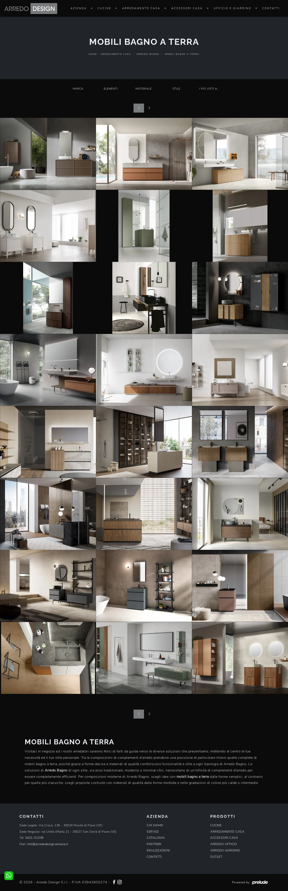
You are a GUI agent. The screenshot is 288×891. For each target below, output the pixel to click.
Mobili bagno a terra (182, 54)
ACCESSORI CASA (224, 838)
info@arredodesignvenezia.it (47, 844)
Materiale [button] (143, 88)
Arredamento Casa (141, 8)
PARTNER (154, 844)
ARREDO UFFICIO (223, 844)
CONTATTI (154, 857)
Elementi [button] (111, 88)
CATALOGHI (156, 838)
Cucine (104, 8)
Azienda (79, 8)
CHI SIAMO (155, 825)
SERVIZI (153, 832)
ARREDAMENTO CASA (227, 832)
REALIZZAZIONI (158, 850)
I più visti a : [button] (209, 88)
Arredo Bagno (147, 54)
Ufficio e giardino (232, 8)
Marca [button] (78, 88)
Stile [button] (176, 88)
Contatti (271, 8)
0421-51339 (34, 838)
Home (93, 54)
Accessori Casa (187, 8)
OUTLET (216, 857)
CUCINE (216, 825)
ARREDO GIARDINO (225, 850)
